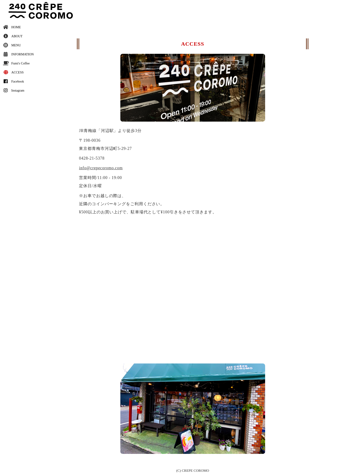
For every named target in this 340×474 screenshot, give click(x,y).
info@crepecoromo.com (101, 168)
